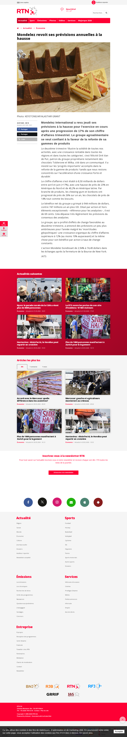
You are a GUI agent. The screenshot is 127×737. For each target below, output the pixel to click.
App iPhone (84, 502)
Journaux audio (22, 545)
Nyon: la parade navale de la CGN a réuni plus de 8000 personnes (37, 306)
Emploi (67, 608)
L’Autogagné (21, 608)
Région (19, 523)
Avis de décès (69, 612)
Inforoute (68, 603)
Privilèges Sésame (71, 590)
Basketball (68, 532)
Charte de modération (24, 662)
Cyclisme (68, 540)
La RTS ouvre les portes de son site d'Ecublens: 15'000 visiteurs (83, 306)
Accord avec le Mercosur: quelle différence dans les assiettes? (33, 399)
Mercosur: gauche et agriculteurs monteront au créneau (83, 399)
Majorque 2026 (85, 20)
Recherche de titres (23, 590)
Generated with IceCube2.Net (41, 716)
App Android (98, 502)
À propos (20, 632)
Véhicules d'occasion (72, 582)
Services (71, 20)
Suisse (19, 527)
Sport (32, 20)
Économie (40, 28)
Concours (20, 616)
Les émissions (21, 582)
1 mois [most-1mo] (44, 367)
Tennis (67, 553)
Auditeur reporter (23, 553)
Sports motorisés (71, 557)
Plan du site (45, 710)
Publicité (20, 645)
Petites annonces (71, 599)
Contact (19, 666)
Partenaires (21, 653)
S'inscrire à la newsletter (63, 472)
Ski (66, 545)
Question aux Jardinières (25, 603)
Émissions (42, 20)
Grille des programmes (25, 595)
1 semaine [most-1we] (33, 367)
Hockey (67, 527)
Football (68, 523)
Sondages (20, 612)
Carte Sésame (21, 641)
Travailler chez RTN (23, 649)
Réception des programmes (26, 636)
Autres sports (69, 562)
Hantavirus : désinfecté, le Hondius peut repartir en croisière (37, 343)
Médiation (20, 658)
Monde (19, 532)
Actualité (22, 20)
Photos (52, 20)
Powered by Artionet (24, 716)
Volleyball (68, 536)
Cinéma (67, 586)
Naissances (20, 599)
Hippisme (68, 549)
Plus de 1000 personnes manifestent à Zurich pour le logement (85, 343)
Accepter (119, 731)
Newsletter (20, 671)
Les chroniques (22, 586)
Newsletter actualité (23, 557)
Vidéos (62, 20)
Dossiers (19, 549)
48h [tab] (22, 367)
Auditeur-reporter (100, 2)
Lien (22, 139)
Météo (67, 595)
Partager (23, 129)
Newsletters (71, 502)
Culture (19, 540)
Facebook (28, 502)
